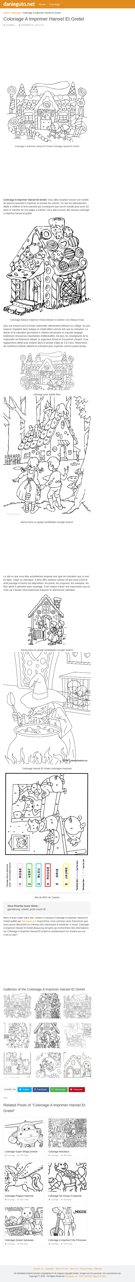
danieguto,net (29, 921)
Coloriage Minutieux (58, 1151)
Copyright (49, 1269)
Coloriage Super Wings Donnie (21, 1151)
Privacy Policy (86, 1269)
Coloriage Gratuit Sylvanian (19, 1240)
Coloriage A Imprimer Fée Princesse (67, 1240)
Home (42, 4)
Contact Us (38, 1269)
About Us (74, 1269)
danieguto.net (19, 4)
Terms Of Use (62, 1269)
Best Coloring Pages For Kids (92, 1276)
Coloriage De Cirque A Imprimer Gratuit (69, 1195)
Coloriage (54, 4)
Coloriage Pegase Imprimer (19, 1195)
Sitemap (98, 1269)
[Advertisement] (47, 53)
